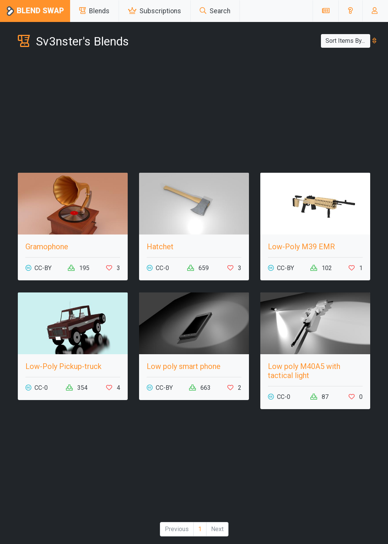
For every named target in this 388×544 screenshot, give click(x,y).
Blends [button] (94, 11)
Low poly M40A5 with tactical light (304, 371)
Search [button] (215, 11)
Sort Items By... (347, 40)
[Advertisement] (194, 112)
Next (217, 529)
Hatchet (160, 246)
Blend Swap (35, 11)
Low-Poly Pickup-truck (63, 366)
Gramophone (46, 246)
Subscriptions (154, 11)
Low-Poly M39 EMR (301, 246)
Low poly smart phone (184, 366)
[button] (350, 11)
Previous (177, 529)
